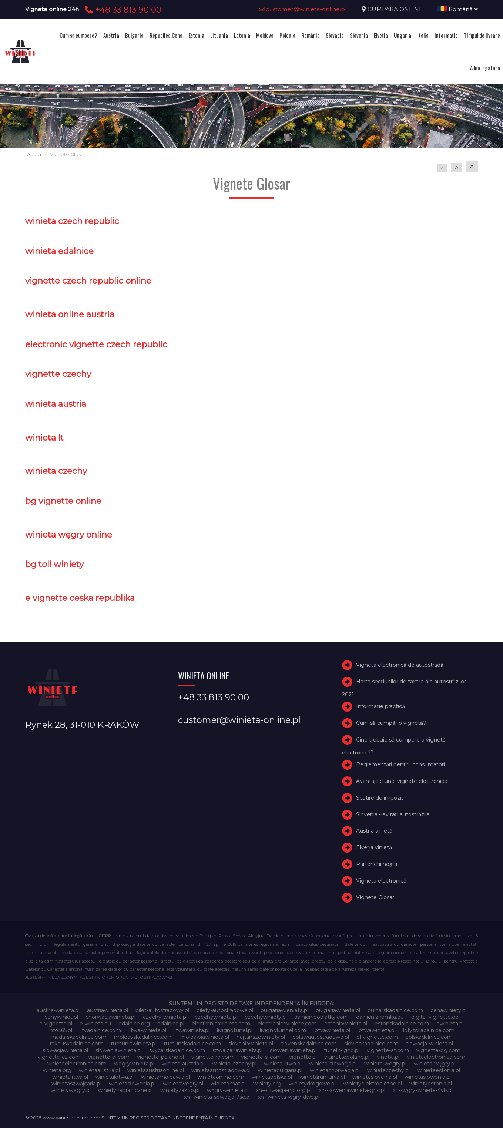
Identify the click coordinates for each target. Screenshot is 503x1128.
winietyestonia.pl (430, 1083)
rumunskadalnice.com (192, 1043)
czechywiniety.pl (266, 1017)
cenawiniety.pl (448, 1010)
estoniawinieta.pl (345, 1023)
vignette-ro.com (212, 1057)
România (310, 35)
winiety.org (267, 1083)
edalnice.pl (170, 1023)
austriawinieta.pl (107, 1010)
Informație (446, 35)
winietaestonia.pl (438, 1070)
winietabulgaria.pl (280, 1070)
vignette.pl (303, 1057)
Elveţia (381, 35)
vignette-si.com (261, 1057)
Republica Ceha (166, 35)
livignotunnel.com (283, 1030)
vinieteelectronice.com (77, 1063)
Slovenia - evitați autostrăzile (393, 814)
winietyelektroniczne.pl (372, 1083)
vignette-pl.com (109, 1057)
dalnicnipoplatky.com (321, 1017)
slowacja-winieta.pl (429, 1043)
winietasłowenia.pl (132, 1083)
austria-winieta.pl (58, 1010)
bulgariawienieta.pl (284, 1010)
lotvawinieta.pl (331, 1030)
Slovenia (359, 35)
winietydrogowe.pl (312, 1083)
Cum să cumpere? (78, 35)
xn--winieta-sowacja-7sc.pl (217, 1097)
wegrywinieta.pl (134, 1063)
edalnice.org (134, 1023)
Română (457, 9)
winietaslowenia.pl (428, 1077)
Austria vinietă (374, 830)
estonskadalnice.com (402, 1023)
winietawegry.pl (183, 1083)
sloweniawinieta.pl (118, 1050)
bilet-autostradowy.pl (162, 1010)
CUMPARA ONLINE (395, 9)
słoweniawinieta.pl (293, 1050)
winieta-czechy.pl (234, 1063)
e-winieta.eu (95, 1023)
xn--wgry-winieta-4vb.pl (423, 1090)
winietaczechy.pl (388, 1070)
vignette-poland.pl (160, 1057)
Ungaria (402, 35)
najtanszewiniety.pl (261, 1037)
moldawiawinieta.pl (204, 1037)
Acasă (34, 154)
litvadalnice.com (100, 1030)
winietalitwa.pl (70, 1077)
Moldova (265, 35)
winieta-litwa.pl (283, 1063)
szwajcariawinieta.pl (237, 1050)
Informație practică (380, 706)
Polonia (287, 35)
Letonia (242, 35)
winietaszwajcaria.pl (76, 1083)
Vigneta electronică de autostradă (399, 665)
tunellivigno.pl (341, 1050)
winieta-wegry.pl (385, 1063)
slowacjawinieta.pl (65, 1050)
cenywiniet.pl (61, 1017)
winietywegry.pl (71, 1090)
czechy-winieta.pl (165, 1017)
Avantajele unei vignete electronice (401, 781)
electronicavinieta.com (221, 1023)
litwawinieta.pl (191, 1030)
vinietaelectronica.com (436, 1057)
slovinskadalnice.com (371, 1043)
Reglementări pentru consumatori (400, 764)
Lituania (219, 35)
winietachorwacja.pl (335, 1070)
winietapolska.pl (272, 1077)
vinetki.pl (388, 1057)
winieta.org (57, 1070)
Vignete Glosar (375, 897)
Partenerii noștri (376, 864)
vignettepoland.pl (346, 1057)
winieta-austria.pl (183, 1063)
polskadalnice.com (429, 1037)
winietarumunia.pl (322, 1077)
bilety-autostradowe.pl (225, 1010)
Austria (111, 35)
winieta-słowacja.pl (333, 1063)
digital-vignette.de (435, 1017)
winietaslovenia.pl (374, 1077)
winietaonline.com (220, 1077)
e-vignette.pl (55, 1023)
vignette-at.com (388, 1050)
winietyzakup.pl (179, 1090)
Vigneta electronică (381, 880)
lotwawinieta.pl (377, 1030)
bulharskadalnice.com (395, 1010)
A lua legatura (485, 68)
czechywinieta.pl (216, 1017)
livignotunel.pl (234, 1030)
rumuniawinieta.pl (134, 1043)
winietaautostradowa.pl (221, 1070)
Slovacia (335, 35)
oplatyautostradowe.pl (320, 1037)
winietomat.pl (228, 1083)
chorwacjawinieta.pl (110, 1017)
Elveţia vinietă (374, 847)
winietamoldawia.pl (165, 1077)
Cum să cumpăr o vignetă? (391, 723)
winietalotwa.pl (114, 1077)
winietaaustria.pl (99, 1070)
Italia (423, 35)
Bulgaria (134, 35)
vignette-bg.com (438, 1050)
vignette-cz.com (59, 1057)
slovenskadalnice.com (309, 1043)
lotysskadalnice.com (429, 1030)
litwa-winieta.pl (147, 1030)
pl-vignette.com (377, 1037)
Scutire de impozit (379, 797)
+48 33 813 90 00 (122, 9)
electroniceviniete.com (287, 1023)
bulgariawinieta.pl (338, 1010)
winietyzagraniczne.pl (125, 1090)
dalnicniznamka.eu (380, 1017)
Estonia (196, 35)
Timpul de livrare (482, 35)
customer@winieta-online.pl (303, 9)
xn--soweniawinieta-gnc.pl (352, 1090)
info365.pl (60, 1030)
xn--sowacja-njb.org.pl (283, 1090)
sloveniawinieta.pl (250, 1043)
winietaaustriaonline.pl (155, 1070)
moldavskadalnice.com (143, 1037)
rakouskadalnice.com (77, 1043)
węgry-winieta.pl (228, 1090)
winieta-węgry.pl (435, 1063)
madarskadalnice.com (78, 1037)
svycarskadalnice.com (177, 1050)
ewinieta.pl (450, 1023)
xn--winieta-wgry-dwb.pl (288, 1097)
